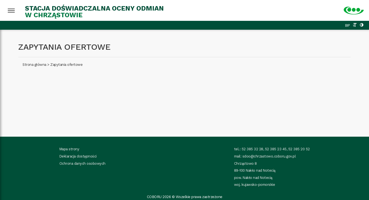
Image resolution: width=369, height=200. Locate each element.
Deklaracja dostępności (78, 156)
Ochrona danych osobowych (82, 163)
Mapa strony (69, 149)
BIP (347, 25)
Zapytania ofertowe (66, 64)
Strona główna (34, 64)
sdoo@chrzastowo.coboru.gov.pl (269, 156)
